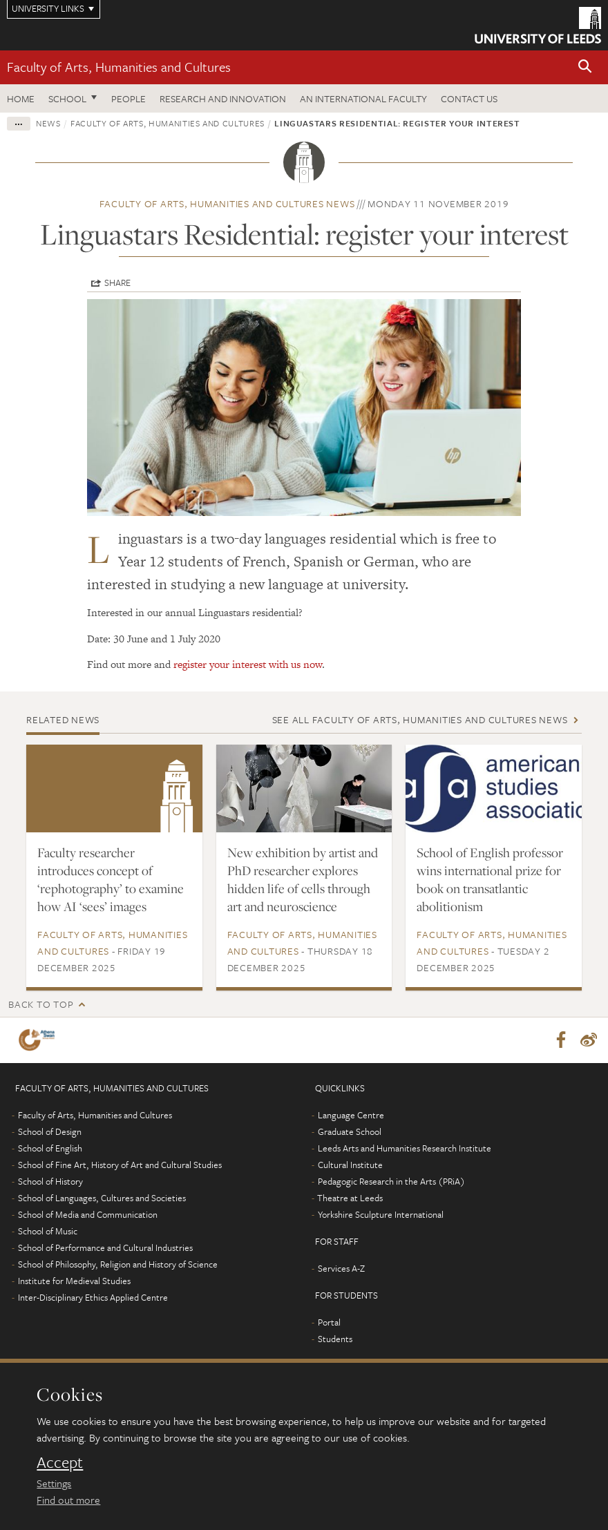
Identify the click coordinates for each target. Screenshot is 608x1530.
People (128, 98)
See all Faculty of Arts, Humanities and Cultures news (420, 719)
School (67, 98)
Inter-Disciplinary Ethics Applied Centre (93, 1297)
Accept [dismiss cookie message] (60, 1462)
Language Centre (351, 1115)
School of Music (47, 1231)
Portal (329, 1322)
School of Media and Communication (88, 1214)
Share (117, 282)
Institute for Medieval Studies (74, 1281)
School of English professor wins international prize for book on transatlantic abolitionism (490, 879)
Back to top (40, 1004)
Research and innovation (223, 98)
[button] (585, 67)
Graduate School (349, 1131)
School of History (50, 1181)
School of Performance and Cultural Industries (105, 1247)
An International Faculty (363, 98)
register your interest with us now (247, 664)
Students (335, 1339)
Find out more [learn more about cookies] (68, 1499)
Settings (54, 1483)
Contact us (469, 98)
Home (21, 98)
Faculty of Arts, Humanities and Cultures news (227, 203)
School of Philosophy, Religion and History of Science (118, 1264)
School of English (50, 1148)
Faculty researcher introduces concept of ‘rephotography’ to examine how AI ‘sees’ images (110, 879)
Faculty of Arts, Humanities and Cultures (119, 66)
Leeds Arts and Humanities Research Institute (404, 1148)
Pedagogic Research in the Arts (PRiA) (391, 1181)
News (48, 123)
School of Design (50, 1131)
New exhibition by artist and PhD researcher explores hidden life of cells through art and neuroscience (302, 879)
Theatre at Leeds (350, 1198)
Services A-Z (341, 1268)
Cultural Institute (350, 1165)
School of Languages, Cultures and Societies (102, 1198)
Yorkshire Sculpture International (381, 1214)
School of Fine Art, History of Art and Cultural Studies (120, 1165)
